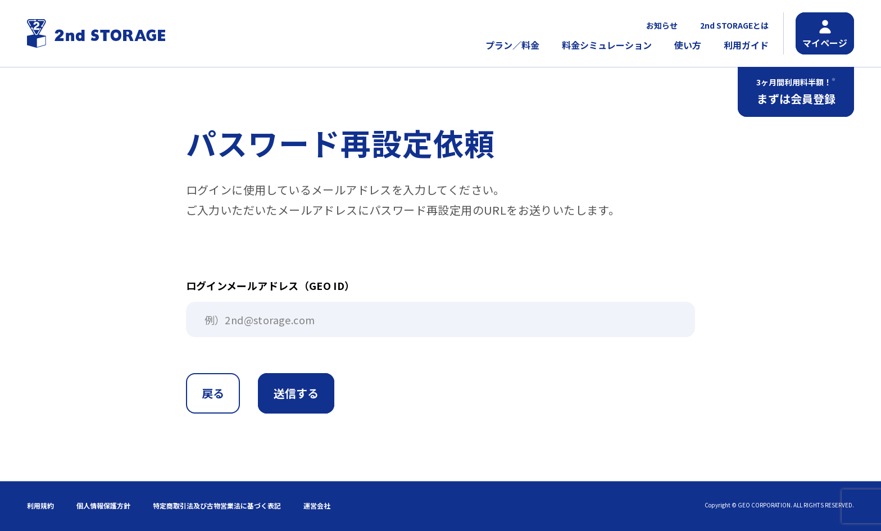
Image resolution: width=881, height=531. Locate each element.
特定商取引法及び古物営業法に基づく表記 (217, 505)
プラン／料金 (512, 45)
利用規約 (40, 505)
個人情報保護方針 (103, 505)
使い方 (687, 45)
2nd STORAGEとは (734, 25)
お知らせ (662, 25)
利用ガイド (746, 45)
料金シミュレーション (607, 45)
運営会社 (316, 505)
